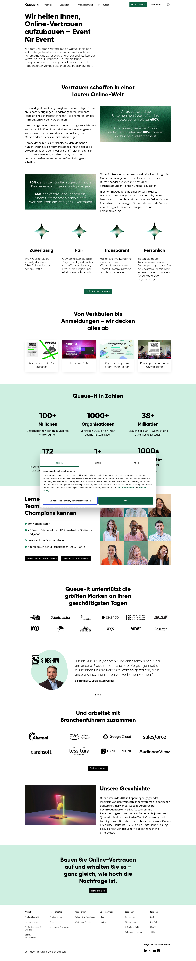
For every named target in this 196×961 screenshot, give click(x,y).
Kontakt (103, 922)
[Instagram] (158, 950)
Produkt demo (56, 917)
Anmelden (156, 4)
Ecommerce (130, 917)
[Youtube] (154, 950)
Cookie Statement (125, 487)
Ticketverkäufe (79, 356)
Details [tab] (98, 463)
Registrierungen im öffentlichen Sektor (117, 356)
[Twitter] (150, 950)
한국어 (153, 932)
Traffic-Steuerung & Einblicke (33, 928)
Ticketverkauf (130, 922)
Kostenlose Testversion (59, 927)
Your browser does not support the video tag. (135, 39)
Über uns (103, 917)
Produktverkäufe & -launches (42, 356)
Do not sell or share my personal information (70, 501)
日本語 (153, 927)
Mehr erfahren (98, 891)
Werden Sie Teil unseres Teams (41, 558)
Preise (52, 922)
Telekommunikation (133, 932)
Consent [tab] (59, 463)
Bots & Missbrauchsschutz (33, 936)
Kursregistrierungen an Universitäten (154, 356)
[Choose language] (168, 4)
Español (153, 922)
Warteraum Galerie (83, 922)
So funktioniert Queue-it (98, 291)
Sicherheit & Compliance (85, 917)
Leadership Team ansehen (76, 558)
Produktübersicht (32, 917)
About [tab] (137, 463)
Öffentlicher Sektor (133, 927)
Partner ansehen (98, 768)
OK (125, 501)
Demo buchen (138, 4)
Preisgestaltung (85, 4)
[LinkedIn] (146, 950)
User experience (31, 922)
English (153, 917)
